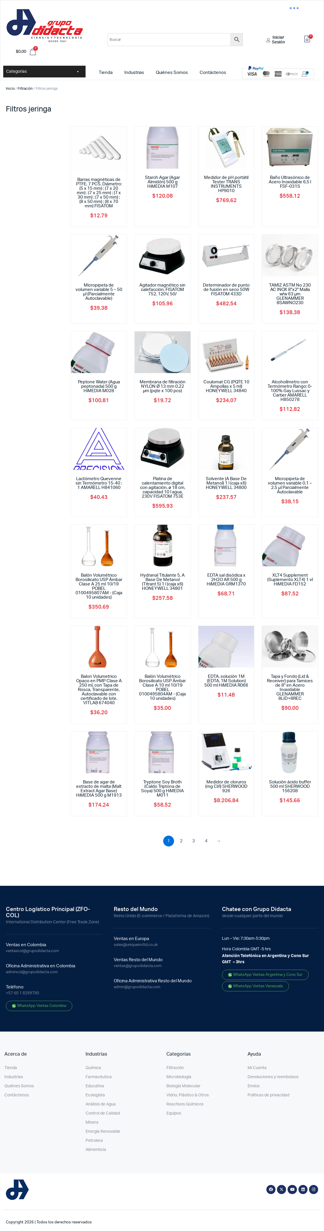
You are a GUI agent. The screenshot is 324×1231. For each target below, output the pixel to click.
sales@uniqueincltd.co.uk (136, 945)
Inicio (10, 88)
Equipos (173, 1113)
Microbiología (178, 1077)
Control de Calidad (103, 1113)
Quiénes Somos (172, 72)
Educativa (95, 1086)
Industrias (134, 72)
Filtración (25, 88)
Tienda (106, 72)
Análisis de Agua (101, 1104)
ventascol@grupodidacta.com (32, 951)
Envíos (254, 1086)
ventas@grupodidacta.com (137, 966)
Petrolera (94, 1141)
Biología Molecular (183, 1086)
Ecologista (95, 1095)
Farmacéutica (99, 1077)
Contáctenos (213, 72)
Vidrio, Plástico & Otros (187, 1095)
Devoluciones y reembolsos (273, 1077)
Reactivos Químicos (184, 1104)
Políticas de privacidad (268, 1095)
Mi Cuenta (257, 1068)
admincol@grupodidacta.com (32, 972)
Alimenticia (96, 1150)
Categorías (43, 71)
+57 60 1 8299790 (22, 993)
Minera (92, 1122)
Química (93, 1068)
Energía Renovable (103, 1132)
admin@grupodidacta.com (137, 987)
